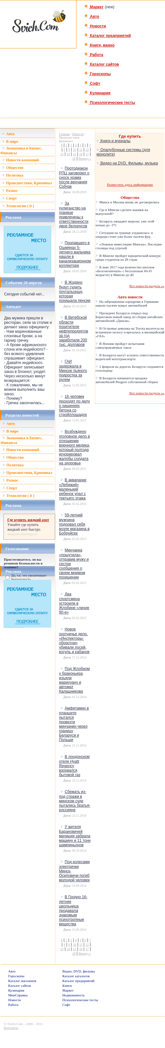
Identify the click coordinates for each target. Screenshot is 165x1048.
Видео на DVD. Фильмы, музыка (127, 163)
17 (87, 154)
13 (61, 154)
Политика (12, 175)
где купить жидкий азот (23, 527)
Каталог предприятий (107, 35)
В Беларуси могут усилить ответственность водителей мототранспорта (130, 357)
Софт (92, 83)
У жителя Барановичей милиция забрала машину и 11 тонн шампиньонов (74, 836)
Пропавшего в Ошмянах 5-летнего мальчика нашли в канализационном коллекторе (75, 254)
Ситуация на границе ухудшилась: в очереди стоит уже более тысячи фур (124, 234)
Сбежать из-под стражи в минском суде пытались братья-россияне (74, 801)
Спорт (9, 198)
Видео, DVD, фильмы (78, 971)
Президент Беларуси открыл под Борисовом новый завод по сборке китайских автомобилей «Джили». (129, 317)
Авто (91, 16)
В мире (10, 141)
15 (74, 154)
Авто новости (130, 297)
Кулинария (97, 93)
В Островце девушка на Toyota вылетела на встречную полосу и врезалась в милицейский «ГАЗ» (130, 332)
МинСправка (17, 995)
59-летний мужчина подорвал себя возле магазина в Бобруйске (74, 524)
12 (87, 149)
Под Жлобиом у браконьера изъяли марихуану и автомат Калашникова (74, 680)
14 (68, 154)
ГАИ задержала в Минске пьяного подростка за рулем (73, 370)
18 (73, 158)
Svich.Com (15, 1024)
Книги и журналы (114, 141)
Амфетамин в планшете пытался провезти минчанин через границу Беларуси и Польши (74, 724)
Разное (10, 190)
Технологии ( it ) (18, 206)
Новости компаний (20, 160)
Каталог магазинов (22, 981)
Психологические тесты (109, 102)
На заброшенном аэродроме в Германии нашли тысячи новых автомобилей (127, 303)
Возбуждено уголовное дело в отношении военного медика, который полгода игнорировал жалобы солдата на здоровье (74, 447)
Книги (67, 985)
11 (80, 149)
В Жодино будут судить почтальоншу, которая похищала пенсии (74, 291)
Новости (95, 26)
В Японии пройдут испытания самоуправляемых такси (120, 345)
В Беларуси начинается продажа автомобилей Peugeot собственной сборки (127, 380)
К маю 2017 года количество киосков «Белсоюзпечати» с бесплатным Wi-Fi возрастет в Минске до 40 (125, 271)
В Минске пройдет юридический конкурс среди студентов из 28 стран (128, 257)
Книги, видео (99, 45)
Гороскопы (97, 74)
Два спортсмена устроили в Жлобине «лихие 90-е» (74, 603)
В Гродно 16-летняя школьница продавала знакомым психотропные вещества (73, 910)
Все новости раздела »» (146, 286)
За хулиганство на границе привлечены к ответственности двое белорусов (73, 214)
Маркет (94, 7)
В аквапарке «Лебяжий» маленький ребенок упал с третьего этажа (72, 489)
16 (80, 154)
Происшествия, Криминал (27, 183)
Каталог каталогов (76, 976)
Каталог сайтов (101, 64)
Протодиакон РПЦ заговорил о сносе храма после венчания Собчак (74, 177)
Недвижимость (73, 995)
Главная (64, 134)
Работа (93, 55)
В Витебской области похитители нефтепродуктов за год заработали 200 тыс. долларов (73, 331)
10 (74, 149)
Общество (13, 167)
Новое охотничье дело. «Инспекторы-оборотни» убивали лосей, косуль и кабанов (74, 640)
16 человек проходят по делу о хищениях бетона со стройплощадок (74, 405)
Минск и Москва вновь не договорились (127, 202)
